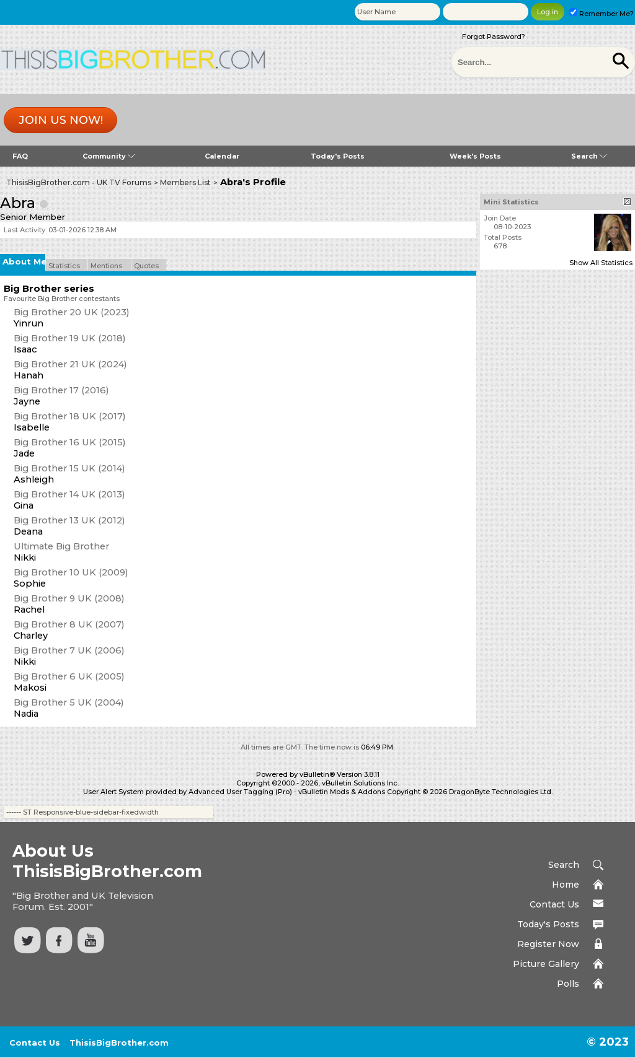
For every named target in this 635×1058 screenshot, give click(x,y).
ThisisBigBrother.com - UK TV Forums (78, 182)
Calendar (222, 156)
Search (588, 156)
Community (108, 156)
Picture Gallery (546, 963)
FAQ (20, 156)
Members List (185, 182)
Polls (568, 983)
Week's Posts (475, 156)
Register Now (548, 944)
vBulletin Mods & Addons (341, 791)
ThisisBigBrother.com (119, 1042)
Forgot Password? (493, 36)
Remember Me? (601, 13)
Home (565, 884)
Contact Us (554, 904)
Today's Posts (338, 156)
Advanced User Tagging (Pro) (240, 791)
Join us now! (61, 120)
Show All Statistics (601, 262)
